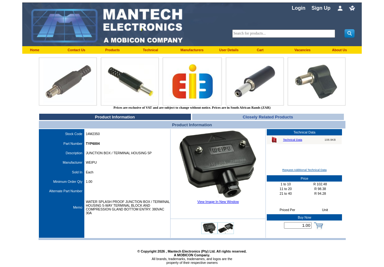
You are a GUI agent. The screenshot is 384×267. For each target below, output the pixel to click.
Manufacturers (192, 50)
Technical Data (292, 139)
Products (112, 50)
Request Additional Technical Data (304, 170)
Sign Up (321, 8)
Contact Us (76, 50)
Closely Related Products (268, 117)
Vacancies (302, 50)
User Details (229, 50)
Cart (260, 50)
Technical (150, 50)
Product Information (115, 117)
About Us (339, 50)
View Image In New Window (218, 202)
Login (299, 8)
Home (34, 50)
